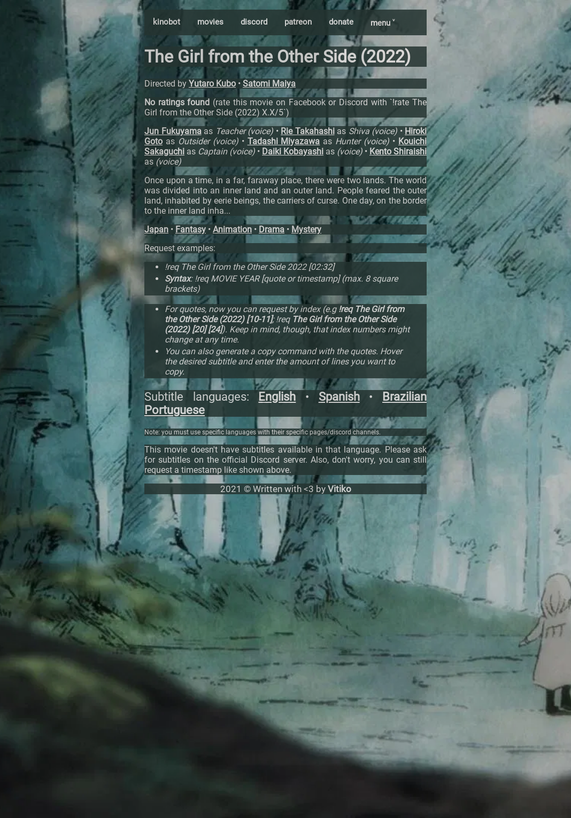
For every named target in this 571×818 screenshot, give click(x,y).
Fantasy (190, 229)
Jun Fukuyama (173, 131)
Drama (271, 229)
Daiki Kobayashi (292, 151)
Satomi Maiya (269, 84)
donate (341, 22)
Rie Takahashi (308, 131)
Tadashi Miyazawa (284, 141)
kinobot (166, 22)
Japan (156, 229)
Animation (232, 229)
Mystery (306, 229)
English (277, 396)
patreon (298, 22)
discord (254, 22)
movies (210, 22)
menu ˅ (383, 23)
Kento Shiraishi (398, 151)
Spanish (339, 396)
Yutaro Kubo (212, 84)
